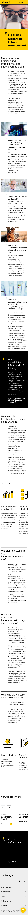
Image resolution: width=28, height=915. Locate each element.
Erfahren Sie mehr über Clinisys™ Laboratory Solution (16, 400)
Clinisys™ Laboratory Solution (6, 817)
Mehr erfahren (5, 824)
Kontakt (12, 862)
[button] (17, 2)
